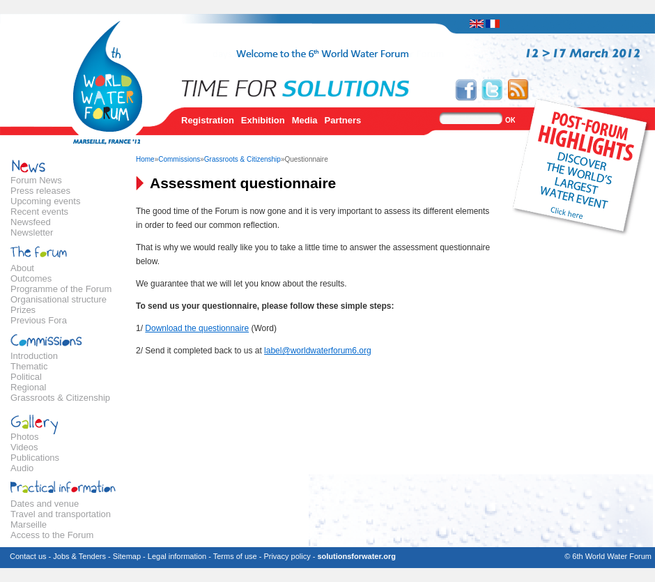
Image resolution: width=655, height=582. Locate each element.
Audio (21, 468)
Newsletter (31, 232)
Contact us (28, 556)
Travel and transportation (60, 514)
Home (145, 159)
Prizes (23, 310)
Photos (24, 436)
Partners (343, 120)
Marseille (28, 524)
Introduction (34, 356)
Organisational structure (58, 299)
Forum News (36, 180)
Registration (207, 120)
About (22, 268)
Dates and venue (44, 503)
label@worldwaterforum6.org (317, 350)
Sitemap (127, 556)
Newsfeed (30, 222)
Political (26, 377)
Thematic (28, 366)
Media (305, 120)
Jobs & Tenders (79, 556)
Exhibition (263, 120)
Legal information (177, 556)
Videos (24, 447)
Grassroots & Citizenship (60, 397)
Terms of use (235, 556)
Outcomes (31, 278)
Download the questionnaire (197, 328)
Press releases (40, 190)
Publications (34, 457)
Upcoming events (45, 201)
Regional (28, 387)
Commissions (179, 159)
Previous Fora (38, 320)
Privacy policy (286, 556)
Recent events (39, 211)
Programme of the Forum (60, 289)
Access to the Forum (51, 535)
